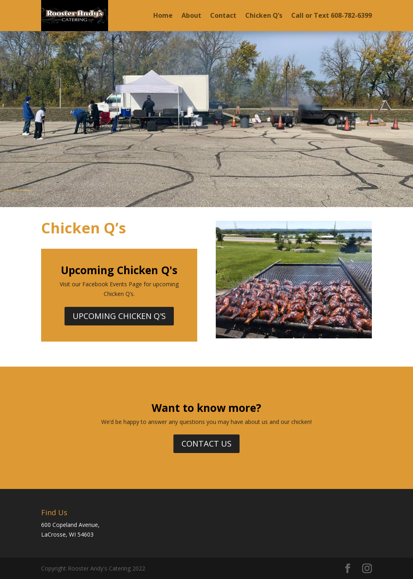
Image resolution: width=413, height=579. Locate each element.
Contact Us (206, 443)
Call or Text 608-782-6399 (331, 15)
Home (163, 15)
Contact (223, 15)
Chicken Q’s (263, 15)
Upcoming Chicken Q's (119, 315)
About (191, 15)
